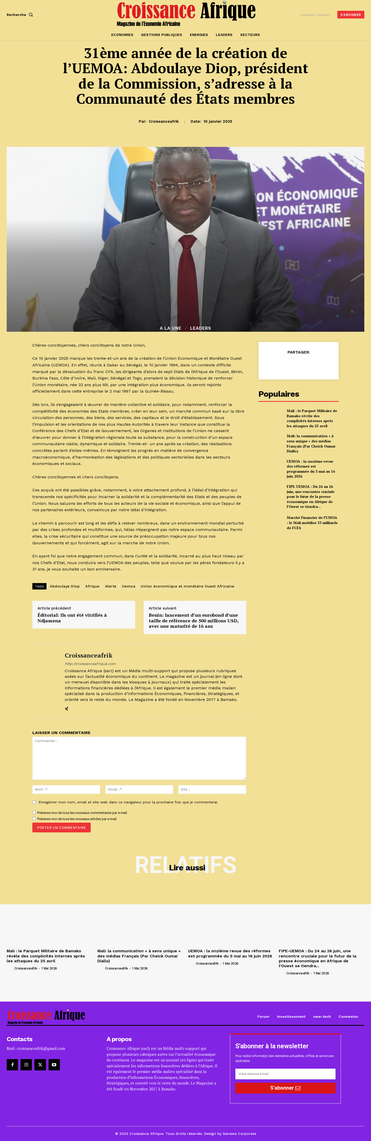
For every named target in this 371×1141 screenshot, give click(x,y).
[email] (285, 1074)
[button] (21, 14)
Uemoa (128, 586)
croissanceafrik (164, 121)
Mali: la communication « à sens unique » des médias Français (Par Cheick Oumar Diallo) (311, 443)
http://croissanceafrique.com (90, 664)
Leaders (200, 328)
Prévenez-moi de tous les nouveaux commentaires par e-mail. (82, 813)
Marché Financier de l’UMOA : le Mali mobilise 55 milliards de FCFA (312, 522)
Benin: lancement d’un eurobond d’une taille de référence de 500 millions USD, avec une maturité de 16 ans (194, 620)
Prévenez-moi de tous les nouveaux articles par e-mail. (77, 819)
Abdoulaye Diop (65, 586)
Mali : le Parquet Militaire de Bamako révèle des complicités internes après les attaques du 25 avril (312, 418)
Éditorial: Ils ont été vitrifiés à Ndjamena (72, 617)
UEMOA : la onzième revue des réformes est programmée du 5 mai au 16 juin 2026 (311, 469)
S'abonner (285, 1088)
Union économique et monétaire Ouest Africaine (187, 586)
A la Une (170, 328)
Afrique (92, 586)
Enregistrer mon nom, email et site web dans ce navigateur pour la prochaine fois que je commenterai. (128, 802)
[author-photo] (10, 968)
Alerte (110, 586)
